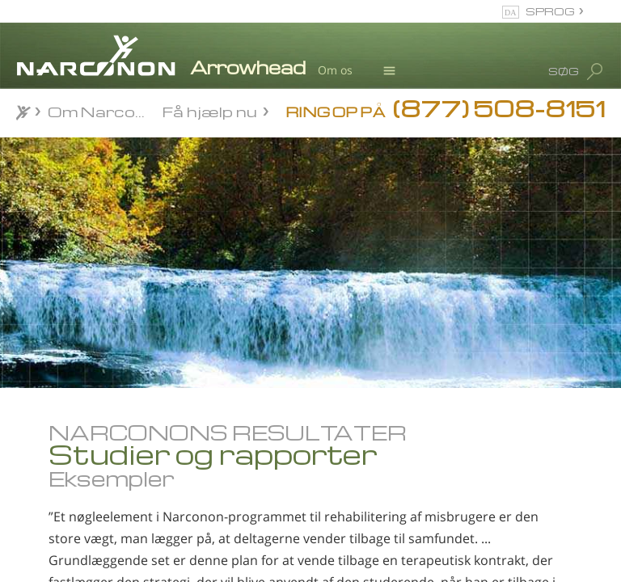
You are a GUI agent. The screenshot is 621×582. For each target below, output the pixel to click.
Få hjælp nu (210, 110)
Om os (335, 70)
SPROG (550, 11)
